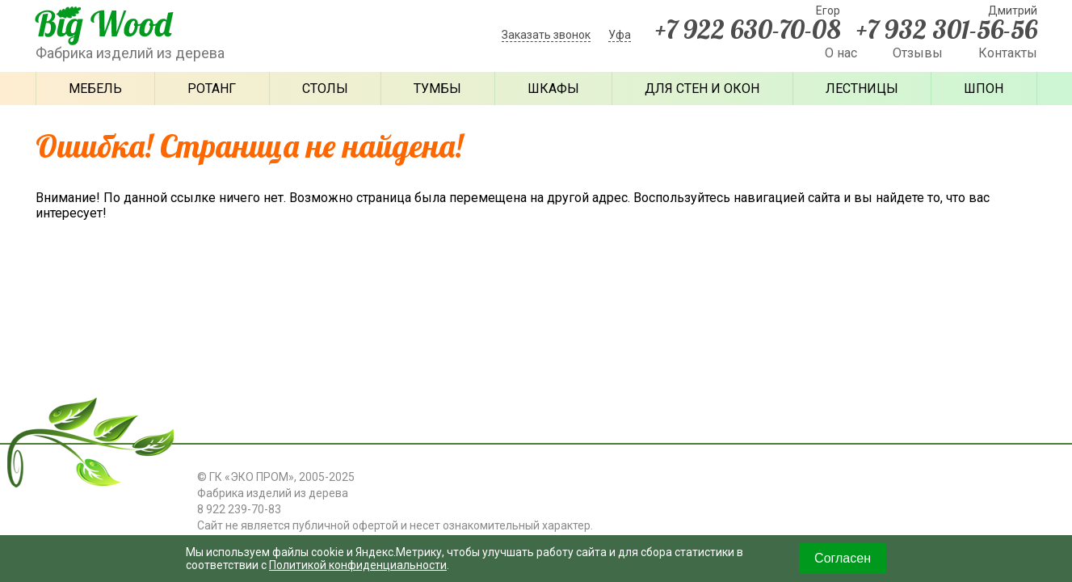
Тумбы (437, 88)
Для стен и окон (702, 88)
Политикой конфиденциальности (358, 565)
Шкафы (553, 88)
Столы (325, 88)
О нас (841, 53)
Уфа (619, 34)
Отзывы (918, 53)
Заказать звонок (546, 34)
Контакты (1007, 53)
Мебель (95, 88)
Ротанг (211, 88)
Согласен (842, 558)
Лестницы (862, 88)
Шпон (983, 88)
